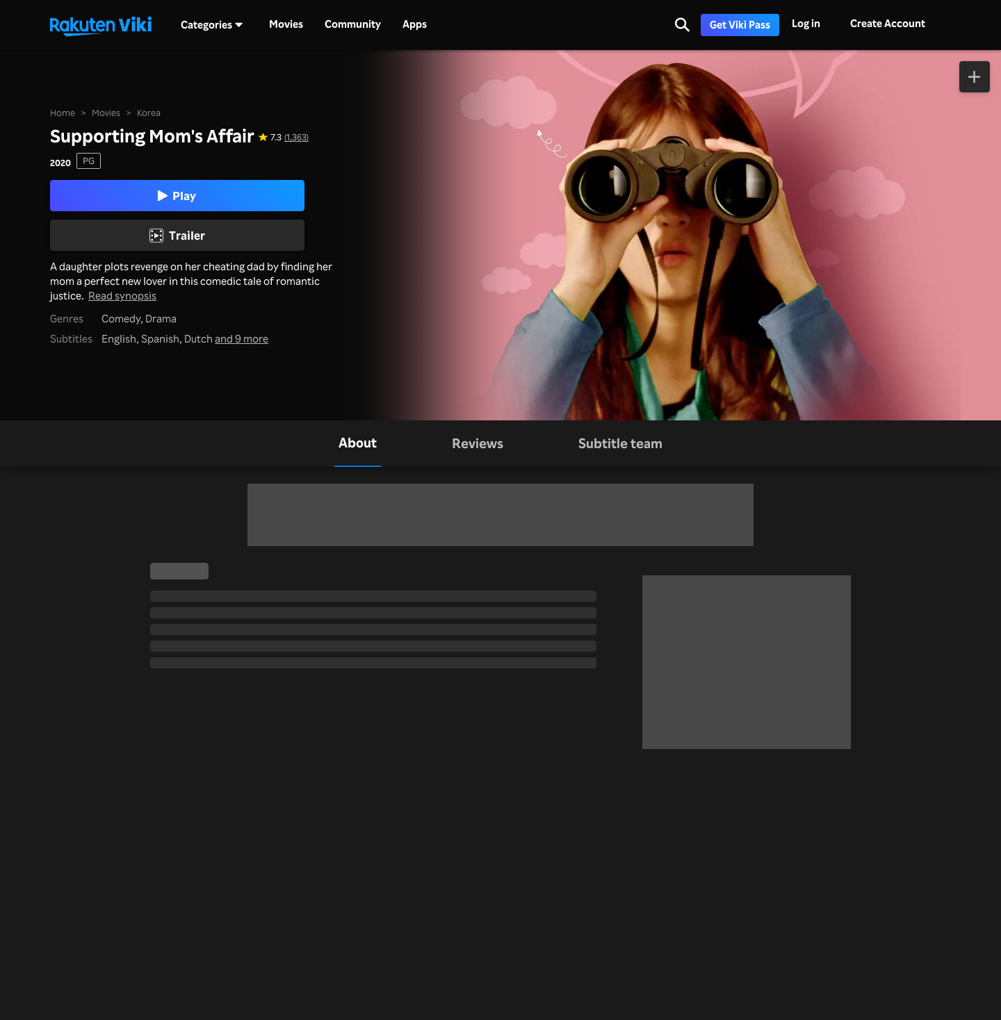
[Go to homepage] (101, 25)
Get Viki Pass (740, 24)
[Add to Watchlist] (975, 76)
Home (62, 112)
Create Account (887, 23)
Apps (414, 24)
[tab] (357, 443)
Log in (806, 23)
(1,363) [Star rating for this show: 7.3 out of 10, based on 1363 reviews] (296, 137)
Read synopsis (122, 296)
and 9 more (241, 339)
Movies (286, 24)
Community (353, 24)
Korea (149, 112)
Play (177, 195)
